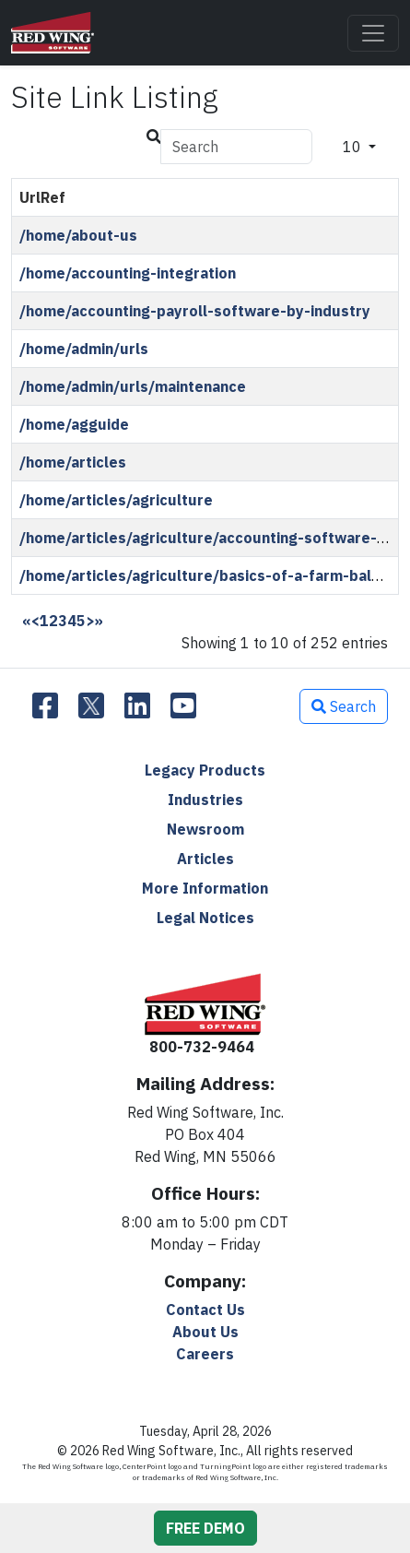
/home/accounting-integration (127, 273)
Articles (205, 858)
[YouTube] (183, 706)
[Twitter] (91, 706)
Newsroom (205, 829)
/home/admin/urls (83, 348)
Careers (205, 1354)
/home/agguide (74, 424)
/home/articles (72, 462)
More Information (205, 888)
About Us (205, 1331)
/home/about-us (78, 235)
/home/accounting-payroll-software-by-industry (194, 311)
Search (343, 706)
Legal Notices (205, 917)
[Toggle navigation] (373, 33)
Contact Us (205, 1309)
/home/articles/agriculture (116, 500)
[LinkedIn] (137, 706)
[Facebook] (45, 706)
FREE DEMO (205, 1528)
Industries (205, 799)
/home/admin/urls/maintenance (132, 386)
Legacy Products (205, 770)
